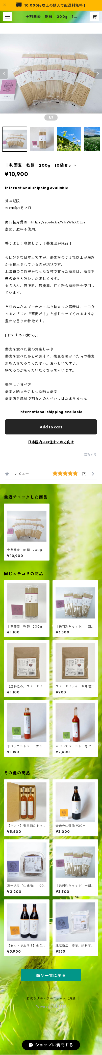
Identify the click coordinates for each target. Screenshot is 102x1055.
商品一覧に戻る (51, 975)
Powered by (51, 1006)
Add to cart (51, 426)
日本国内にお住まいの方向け (51, 442)
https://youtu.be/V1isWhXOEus (58, 222)
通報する (90, 454)
